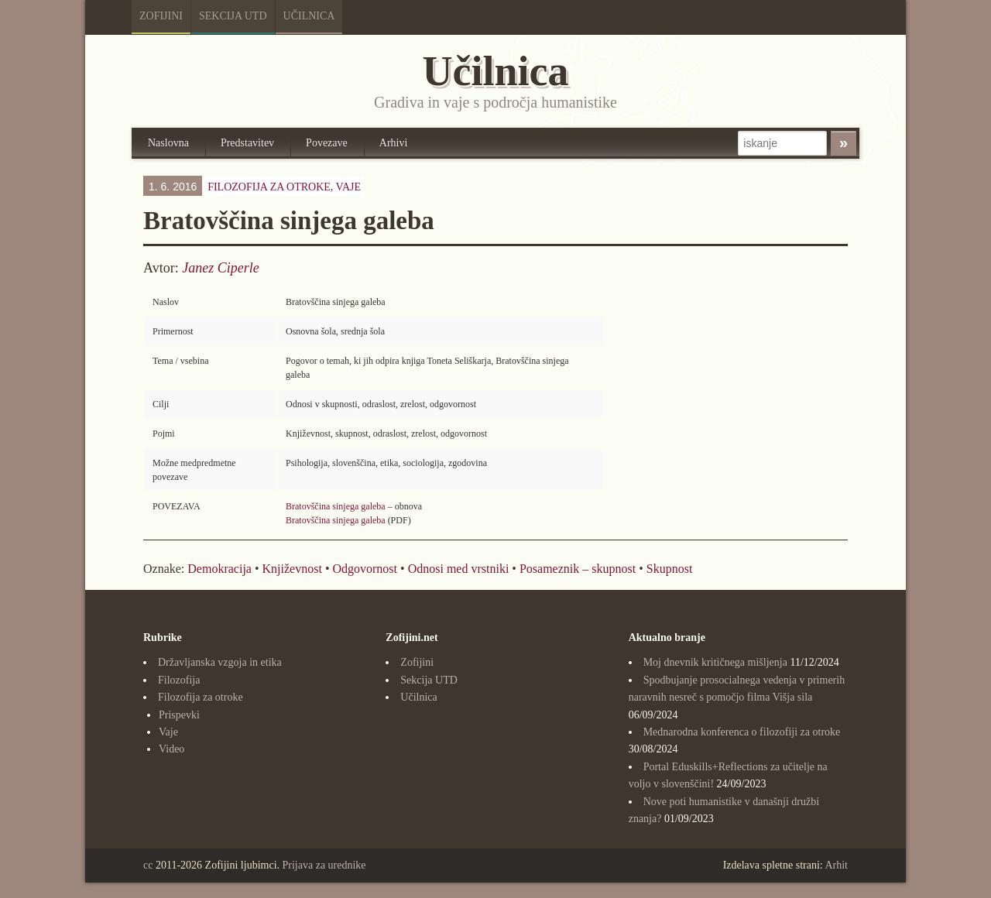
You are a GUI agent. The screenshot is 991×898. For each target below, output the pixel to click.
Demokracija (219, 568)
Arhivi (393, 143)
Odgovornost (364, 568)
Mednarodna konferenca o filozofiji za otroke (742, 732)
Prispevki (179, 715)
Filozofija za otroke (200, 697)
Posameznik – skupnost (578, 568)
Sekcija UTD (233, 16)
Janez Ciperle (220, 268)
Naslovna (168, 143)
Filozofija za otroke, (284, 187)
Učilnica (309, 16)
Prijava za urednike (324, 865)
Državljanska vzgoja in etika (220, 662)
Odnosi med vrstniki (458, 568)
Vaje (348, 187)
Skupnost (669, 568)
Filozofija (179, 680)
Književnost (292, 568)
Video (171, 749)
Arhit (836, 865)
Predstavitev (247, 143)
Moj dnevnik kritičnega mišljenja (715, 662)
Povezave (327, 143)
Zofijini (161, 16)
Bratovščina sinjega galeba (336, 506)
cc (148, 865)
